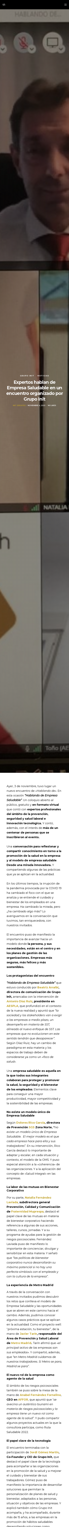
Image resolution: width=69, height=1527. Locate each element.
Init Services (19, 405)
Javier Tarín (28, 1334)
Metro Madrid (21, 1343)
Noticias (43, 376)
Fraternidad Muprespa (27, 1211)
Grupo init (27, 376)
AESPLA (12, 1006)
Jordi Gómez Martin (44, 1452)
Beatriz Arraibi (48, 987)
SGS (32, 1127)
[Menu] (64, 4)
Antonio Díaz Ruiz (19, 1001)
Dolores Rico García (30, 1122)
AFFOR (23, 1399)
